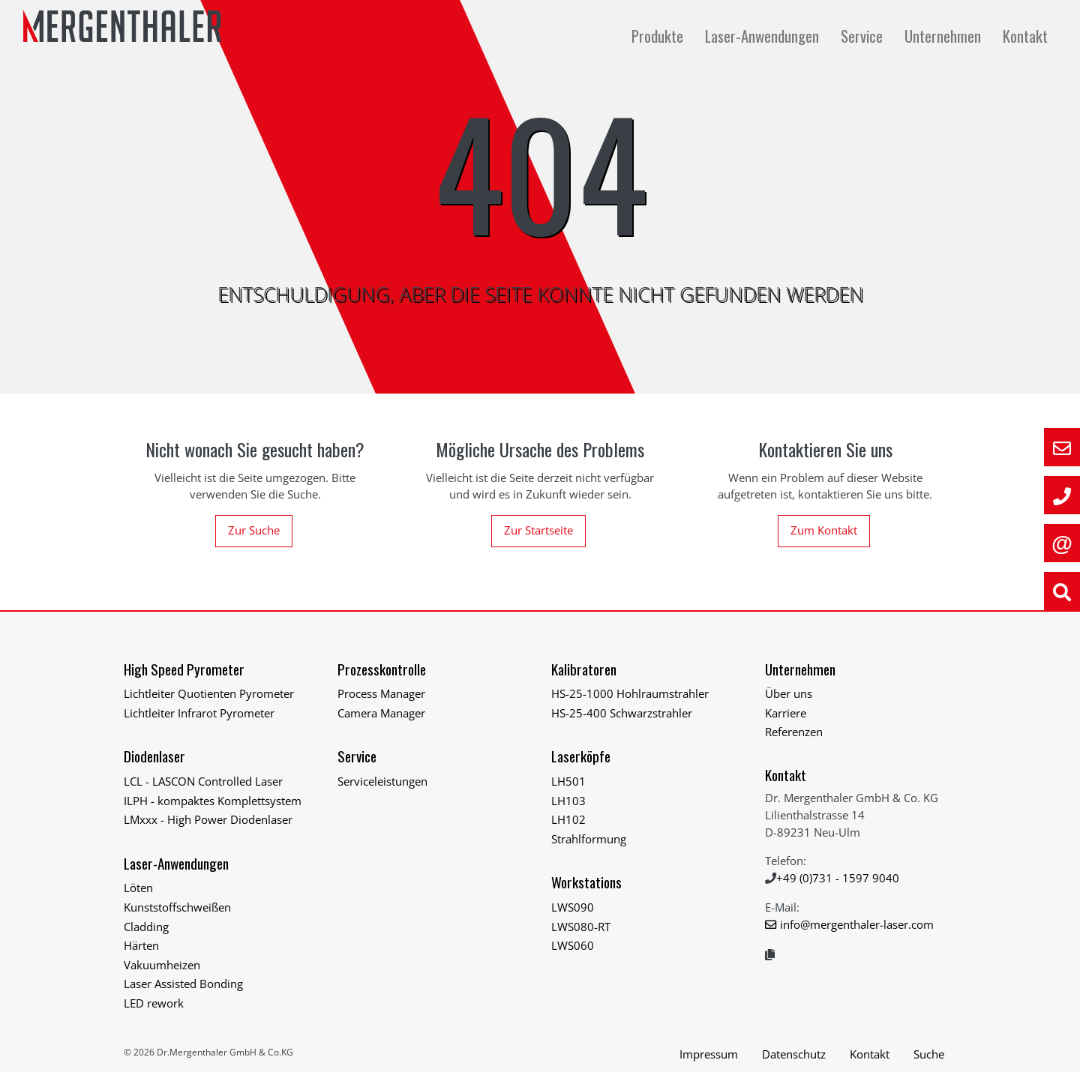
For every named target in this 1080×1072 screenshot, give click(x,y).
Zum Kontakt (823, 530)
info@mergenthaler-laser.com (857, 924)
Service (863, 35)
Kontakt (1025, 35)
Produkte (659, 35)
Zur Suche (254, 530)
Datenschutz (794, 1054)
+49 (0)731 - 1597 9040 (837, 877)
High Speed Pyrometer (184, 669)
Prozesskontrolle (382, 669)
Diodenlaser (154, 756)
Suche (929, 1054)
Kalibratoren (583, 669)
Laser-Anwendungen (764, 35)
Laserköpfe (580, 756)
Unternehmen (944, 35)
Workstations (586, 882)
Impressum (709, 1054)
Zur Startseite (538, 530)
